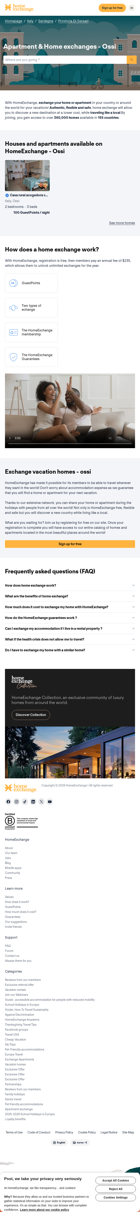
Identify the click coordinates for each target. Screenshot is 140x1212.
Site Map (128, 1132)
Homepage (13, 21)
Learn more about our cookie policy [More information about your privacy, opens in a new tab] (44, 1209)
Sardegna (45, 21)
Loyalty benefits (15, 1119)
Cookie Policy (87, 1132)
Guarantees (13, 916)
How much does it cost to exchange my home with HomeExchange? (70, 607)
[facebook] (8, 801)
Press (8, 878)
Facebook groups (16, 1029)
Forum (9, 950)
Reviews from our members (23, 979)
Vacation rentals (15, 989)
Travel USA (12, 1034)
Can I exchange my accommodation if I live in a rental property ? (70, 629)
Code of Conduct (39, 1132)
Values (9, 897)
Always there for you (18, 960)
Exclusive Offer (15, 1069)
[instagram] (16, 801)
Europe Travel (14, 1054)
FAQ (8, 946)
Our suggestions (16, 921)
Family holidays (15, 1094)
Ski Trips (10, 1044)
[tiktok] (25, 801)
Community (12, 873)
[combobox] (65, 60)
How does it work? (17, 902)
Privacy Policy (64, 1132)
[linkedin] (33, 801)
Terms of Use (14, 1132)
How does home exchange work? (70, 585)
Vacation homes (15, 1064)
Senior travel (13, 1099)
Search (131, 59)
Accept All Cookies (115, 1180)
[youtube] (49, 801)
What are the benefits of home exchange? (70, 596)
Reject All (115, 1189)
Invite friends (13, 926)
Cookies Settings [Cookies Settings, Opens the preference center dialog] (116, 1197)
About (9, 848)
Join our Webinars (16, 994)
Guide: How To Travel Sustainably (26, 1009)
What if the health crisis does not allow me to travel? (70, 639)
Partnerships (13, 1084)
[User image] (43, 184)
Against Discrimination (19, 1014)
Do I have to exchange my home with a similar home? (70, 650)
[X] (41, 801)
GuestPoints (13, 907)
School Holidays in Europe (22, 1004)
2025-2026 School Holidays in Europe (30, 1114)
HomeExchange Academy (22, 1019)
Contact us (12, 955)
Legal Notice (109, 1132)
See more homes (122, 223)
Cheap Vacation (15, 1039)
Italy (30, 21)
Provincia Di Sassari (73, 21)
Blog (8, 863)
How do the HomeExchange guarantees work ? (70, 618)
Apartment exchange (19, 1109)
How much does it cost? (20, 912)
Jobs (8, 858)
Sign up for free (112, 8)
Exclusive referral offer (19, 984)
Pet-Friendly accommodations (24, 1049)
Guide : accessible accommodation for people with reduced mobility (50, 999)
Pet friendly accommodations (24, 1104)
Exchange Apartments (19, 1059)
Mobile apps (13, 868)
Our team (11, 853)
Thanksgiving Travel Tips (21, 1024)
